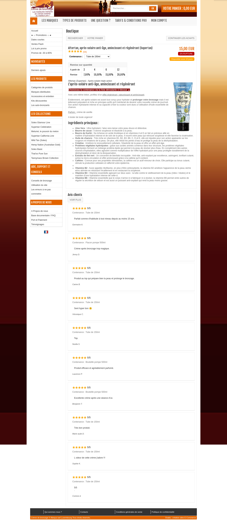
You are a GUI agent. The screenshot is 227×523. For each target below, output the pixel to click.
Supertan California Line (42, 136)
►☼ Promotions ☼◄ (41, 35)
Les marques (50, 20)
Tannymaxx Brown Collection (45, 158)
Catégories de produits (42, 87)
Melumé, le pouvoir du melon (45, 131)
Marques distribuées (40, 92)
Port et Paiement (39, 220)
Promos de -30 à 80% (41, 53)
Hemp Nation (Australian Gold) (45, 145)
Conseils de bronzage (41, 180)
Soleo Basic (36, 149)
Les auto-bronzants (40, 105)
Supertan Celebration (41, 127)
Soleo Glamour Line (40, 122)
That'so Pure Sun (39, 153)
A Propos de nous (39, 211)
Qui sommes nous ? (53, 512)
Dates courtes (37, 39)
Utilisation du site (39, 185)
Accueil (34, 31)
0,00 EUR (189, 8)
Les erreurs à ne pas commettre (41, 191)
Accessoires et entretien (42, 96)
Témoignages (37, 224)
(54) (85, 52)
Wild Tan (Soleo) (39, 140)
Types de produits (74, 20)
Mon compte (159, 20)
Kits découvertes (39, 101)
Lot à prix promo (39, 48)
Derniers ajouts (38, 70)
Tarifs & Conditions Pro (131, 20)
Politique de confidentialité (163, 512)
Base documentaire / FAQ (43, 215)
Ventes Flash (37, 44)
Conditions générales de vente (129, 512)
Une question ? (100, 20)
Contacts (84, 512)
